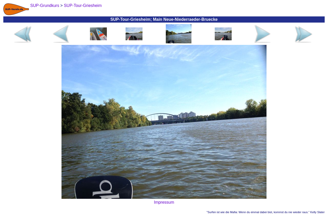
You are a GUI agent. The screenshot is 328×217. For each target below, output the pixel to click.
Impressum (164, 202)
